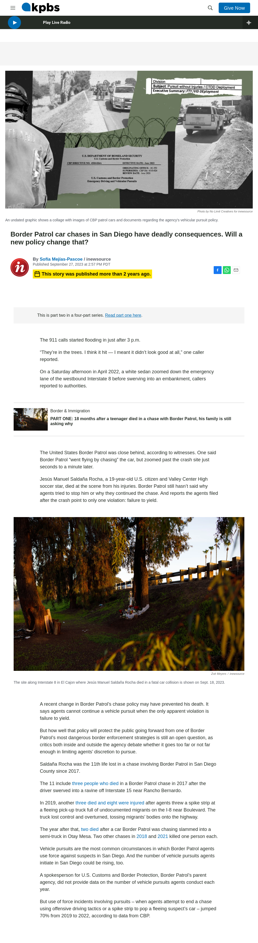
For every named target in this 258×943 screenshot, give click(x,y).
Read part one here (123, 315)
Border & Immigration (70, 411)
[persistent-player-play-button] (14, 26)
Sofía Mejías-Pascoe (61, 259)
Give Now (234, 8)
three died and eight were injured (110, 802)
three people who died (95, 783)
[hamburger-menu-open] (13, 8)
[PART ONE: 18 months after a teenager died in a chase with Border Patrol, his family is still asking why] (31, 419)
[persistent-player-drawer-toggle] (250, 26)
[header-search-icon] (210, 8)
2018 (142, 836)
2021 (163, 836)
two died (90, 829)
